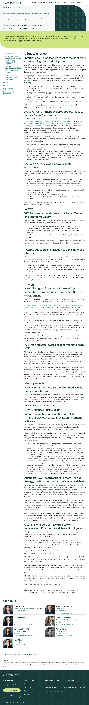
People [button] (34, 2)
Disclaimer (27, 687)
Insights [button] (50, 2)
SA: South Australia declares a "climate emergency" (11, 77)
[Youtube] (15, 684)
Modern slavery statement (75, 687)
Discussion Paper (62, 551)
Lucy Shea (18, 640)
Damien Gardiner (63, 618)
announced (57, 352)
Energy (5, 85)
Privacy (26, 691)
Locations (12, 696)
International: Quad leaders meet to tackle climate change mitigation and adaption (13, 60)
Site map (27, 694)
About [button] (57, 2)
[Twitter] (11, 684)
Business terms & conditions (55, 687)
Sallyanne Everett (21, 629)
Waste (5, 82)
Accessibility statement (74, 684)
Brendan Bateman (64, 606)
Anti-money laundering (53, 691)
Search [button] (80, 2)
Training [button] (71, 2)
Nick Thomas (19, 618)
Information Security (52, 684)
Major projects (8, 89)
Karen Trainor (61, 629)
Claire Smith (19, 606)
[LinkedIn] (5, 684)
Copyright (27, 684)
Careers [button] (64, 2)
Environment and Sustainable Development (20, 654)
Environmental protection (8, 93)
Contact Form (12, 690)
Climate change (8, 53)
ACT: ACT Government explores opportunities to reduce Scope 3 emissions (13, 69)
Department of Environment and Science (50, 532)
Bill (70, 220)
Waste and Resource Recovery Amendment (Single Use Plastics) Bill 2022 (52, 257)
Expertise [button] (42, 2)
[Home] (12, 2)
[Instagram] (8, 684)
